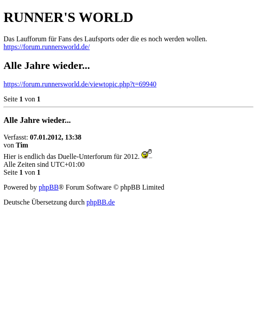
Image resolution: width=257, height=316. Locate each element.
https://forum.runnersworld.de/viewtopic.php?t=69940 (80, 84)
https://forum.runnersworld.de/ (47, 46)
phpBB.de (101, 202)
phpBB (48, 187)
